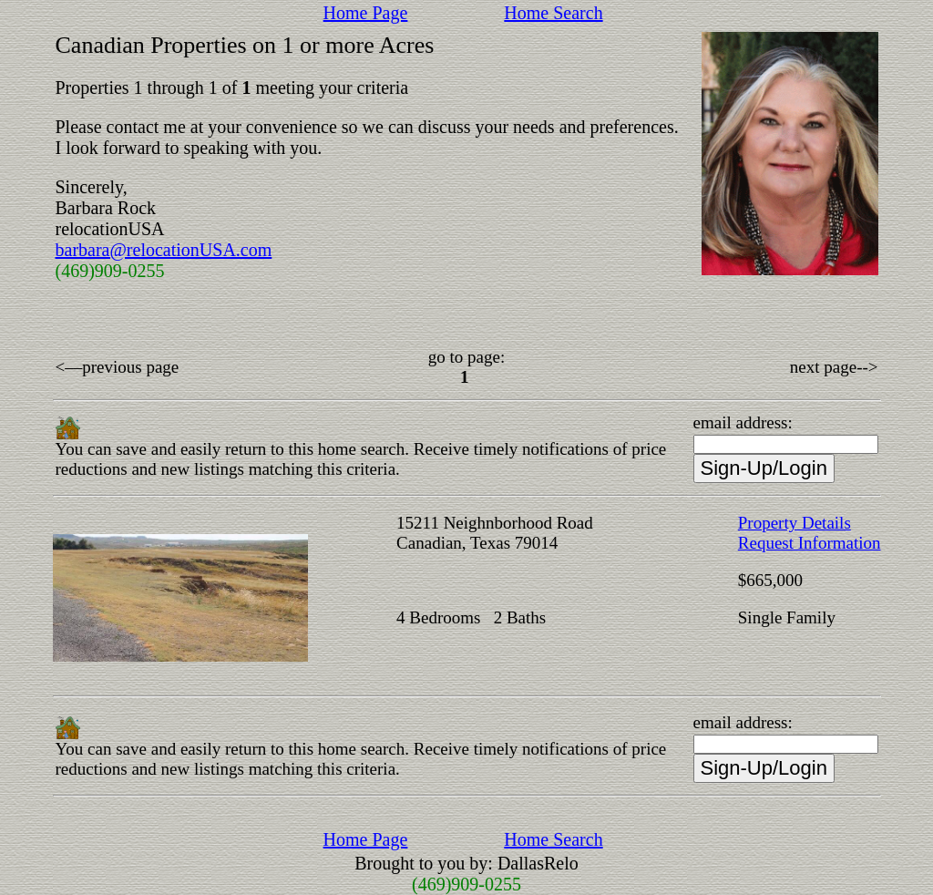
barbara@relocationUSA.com (164, 250)
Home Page (365, 13)
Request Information (809, 542)
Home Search (553, 13)
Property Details (794, 522)
